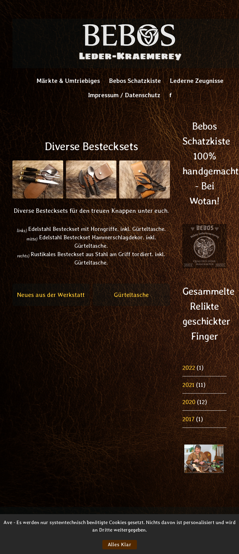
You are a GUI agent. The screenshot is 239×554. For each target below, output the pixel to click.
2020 (188, 402)
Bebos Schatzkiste (135, 80)
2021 (188, 385)
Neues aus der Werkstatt (51, 294)
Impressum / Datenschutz (124, 95)
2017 (188, 419)
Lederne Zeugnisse (196, 80)
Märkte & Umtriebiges (68, 80)
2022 (188, 367)
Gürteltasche (131, 294)
